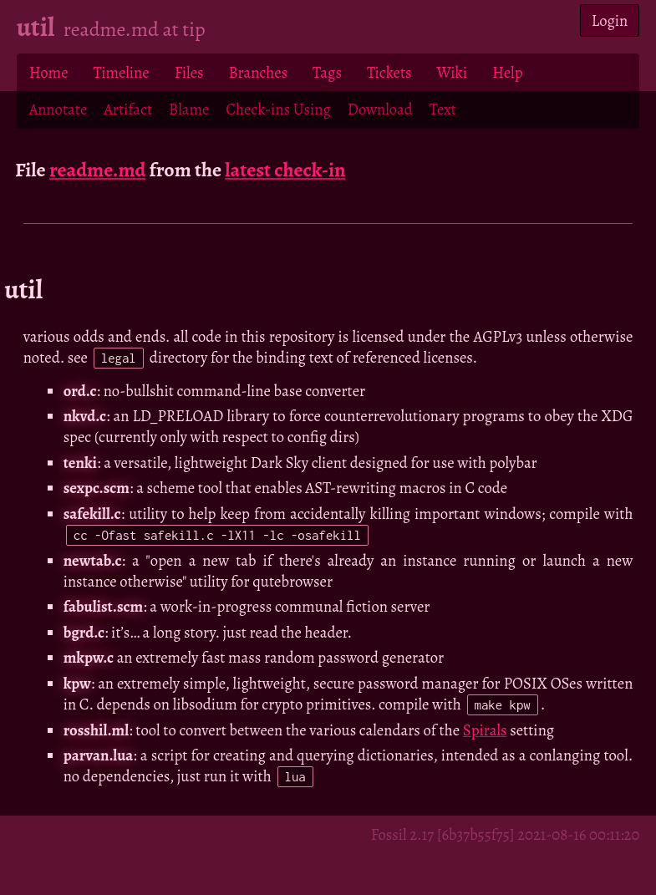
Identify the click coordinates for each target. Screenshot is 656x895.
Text (443, 109)
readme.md (97, 169)
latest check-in (285, 169)
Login (610, 20)
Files (189, 72)
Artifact (128, 109)
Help (507, 72)
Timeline (122, 72)
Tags (327, 72)
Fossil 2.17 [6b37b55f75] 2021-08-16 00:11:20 (505, 834)
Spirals (485, 730)
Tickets (389, 72)
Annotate (58, 109)
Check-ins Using (278, 109)
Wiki (452, 72)
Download (380, 109)
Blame (189, 109)
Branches (258, 72)
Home (49, 72)
